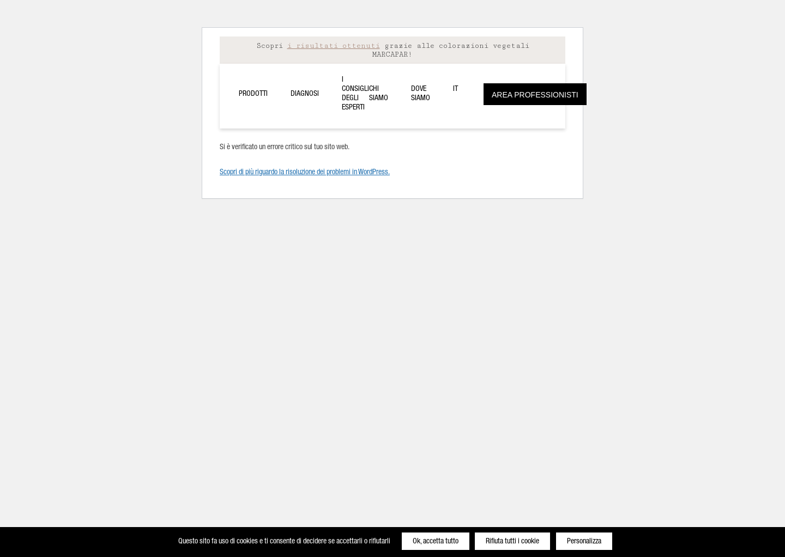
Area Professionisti (535, 94)
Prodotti (253, 94)
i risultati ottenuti (333, 45)
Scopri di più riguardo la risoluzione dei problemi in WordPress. (305, 172)
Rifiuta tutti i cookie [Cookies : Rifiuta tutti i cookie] (512, 542)
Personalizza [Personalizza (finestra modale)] (584, 542)
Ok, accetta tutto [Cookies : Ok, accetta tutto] (435, 542)
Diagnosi (305, 94)
